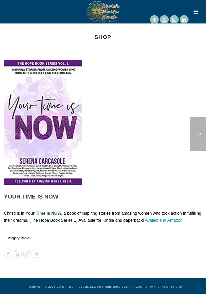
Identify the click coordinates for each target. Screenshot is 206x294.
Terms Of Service (169, 286)
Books (25, 238)
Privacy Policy (142, 286)
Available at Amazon (164, 220)
